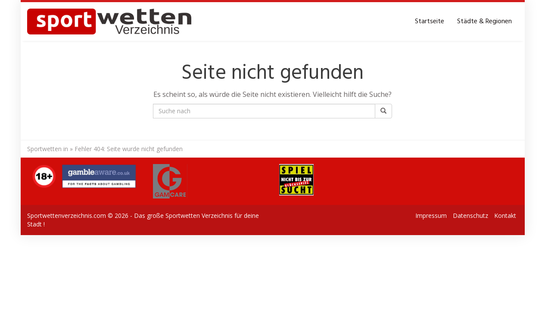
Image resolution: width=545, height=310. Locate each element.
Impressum (431, 215)
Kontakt (505, 215)
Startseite (429, 21)
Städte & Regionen (484, 21)
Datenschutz (470, 215)
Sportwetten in (47, 149)
